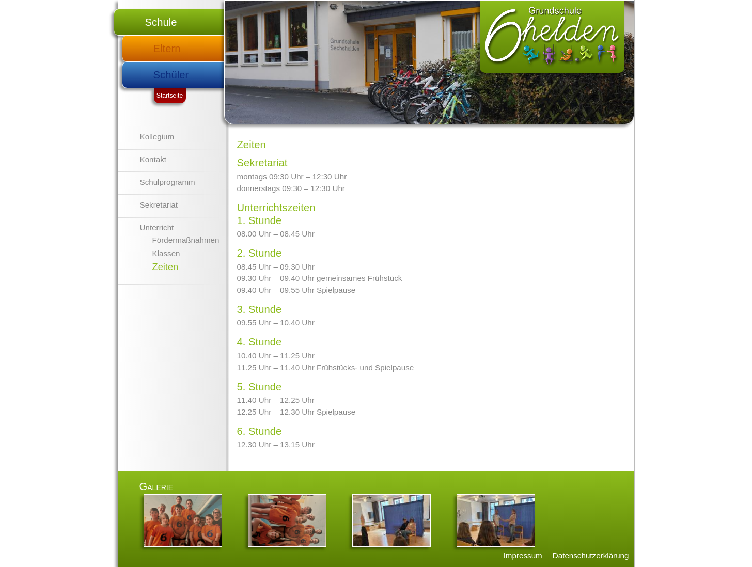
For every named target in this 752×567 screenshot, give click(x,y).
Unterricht (157, 227)
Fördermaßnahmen (186, 239)
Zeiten (165, 266)
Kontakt (153, 159)
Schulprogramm (167, 182)
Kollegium (157, 136)
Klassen (166, 253)
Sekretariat (159, 204)
